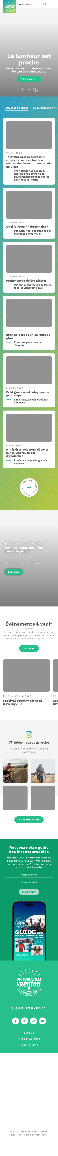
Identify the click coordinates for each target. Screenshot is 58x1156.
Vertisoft (41, 1135)
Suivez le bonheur (16, 107)
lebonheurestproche (29, 742)
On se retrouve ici (29, 820)
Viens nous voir (29, 79)
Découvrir (13, 572)
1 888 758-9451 (29, 1008)
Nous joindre (29, 1045)
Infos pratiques (29, 1039)
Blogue (29, 1033)
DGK (28, 1135)
